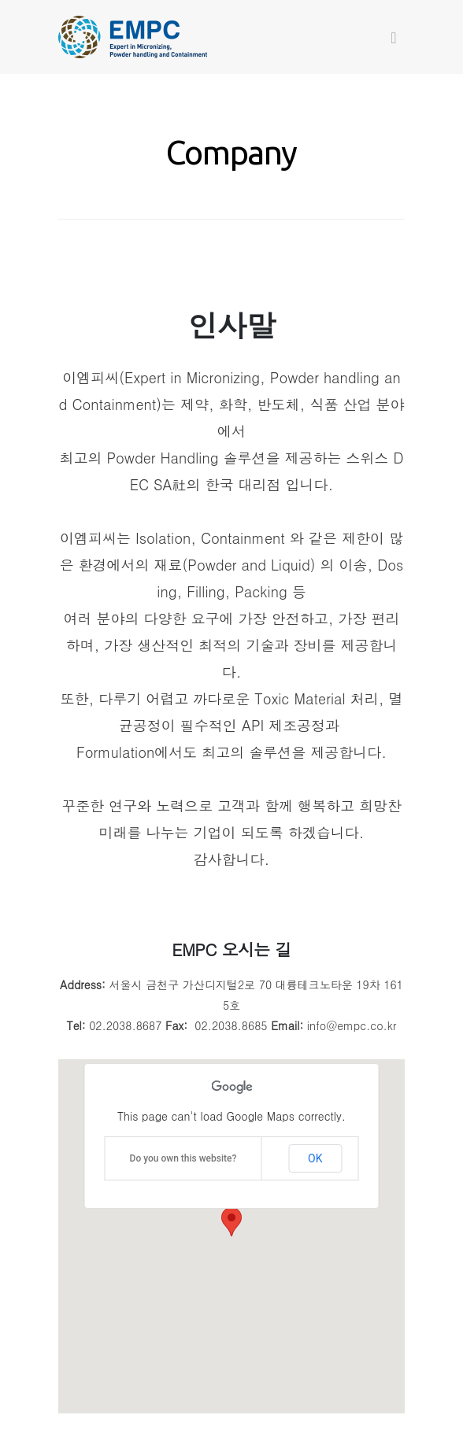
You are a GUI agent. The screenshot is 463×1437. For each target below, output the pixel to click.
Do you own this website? (183, 1158)
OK (315, 1158)
